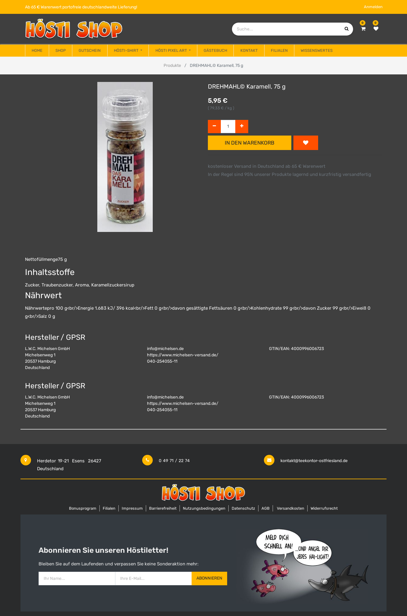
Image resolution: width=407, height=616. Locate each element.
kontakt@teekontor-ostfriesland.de (314, 460)
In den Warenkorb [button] (249, 143)
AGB (265, 508)
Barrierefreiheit (163, 508)
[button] (305, 143)
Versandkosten (290, 508)
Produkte (172, 65)
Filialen (109, 508)
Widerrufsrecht (324, 508)
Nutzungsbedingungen (204, 508)
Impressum (132, 508)
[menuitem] (37, 50)
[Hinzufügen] (241, 126)
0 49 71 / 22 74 (174, 460)
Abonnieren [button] (209, 578)
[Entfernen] (214, 126)
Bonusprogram (82, 508)
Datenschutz (243, 508)
